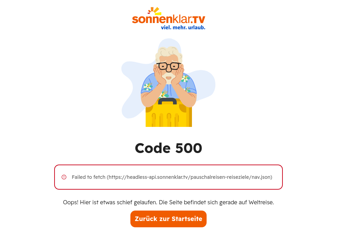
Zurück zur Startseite (168, 219)
